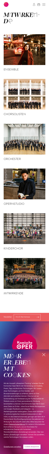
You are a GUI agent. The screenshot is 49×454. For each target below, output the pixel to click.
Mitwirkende (14, 293)
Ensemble (11, 69)
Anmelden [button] (37, 317)
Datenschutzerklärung (17, 424)
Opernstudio (14, 204)
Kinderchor (13, 248)
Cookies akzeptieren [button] (32, 447)
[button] (43, 4)
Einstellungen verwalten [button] (12, 447)
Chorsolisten (15, 114)
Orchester (12, 159)
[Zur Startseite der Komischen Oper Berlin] (6, 4)
